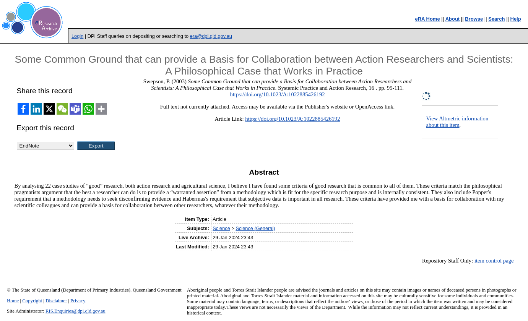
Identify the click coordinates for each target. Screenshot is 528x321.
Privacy (77, 300)
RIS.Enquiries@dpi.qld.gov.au (75, 311)
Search (496, 19)
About (452, 19)
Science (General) (255, 228)
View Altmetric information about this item (457, 121)
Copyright (32, 300)
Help (515, 19)
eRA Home (427, 19)
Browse (474, 19)
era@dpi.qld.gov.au (211, 36)
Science (221, 228)
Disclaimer (56, 300)
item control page (494, 261)
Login (77, 36)
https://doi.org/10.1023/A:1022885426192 (277, 94)
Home (13, 300)
